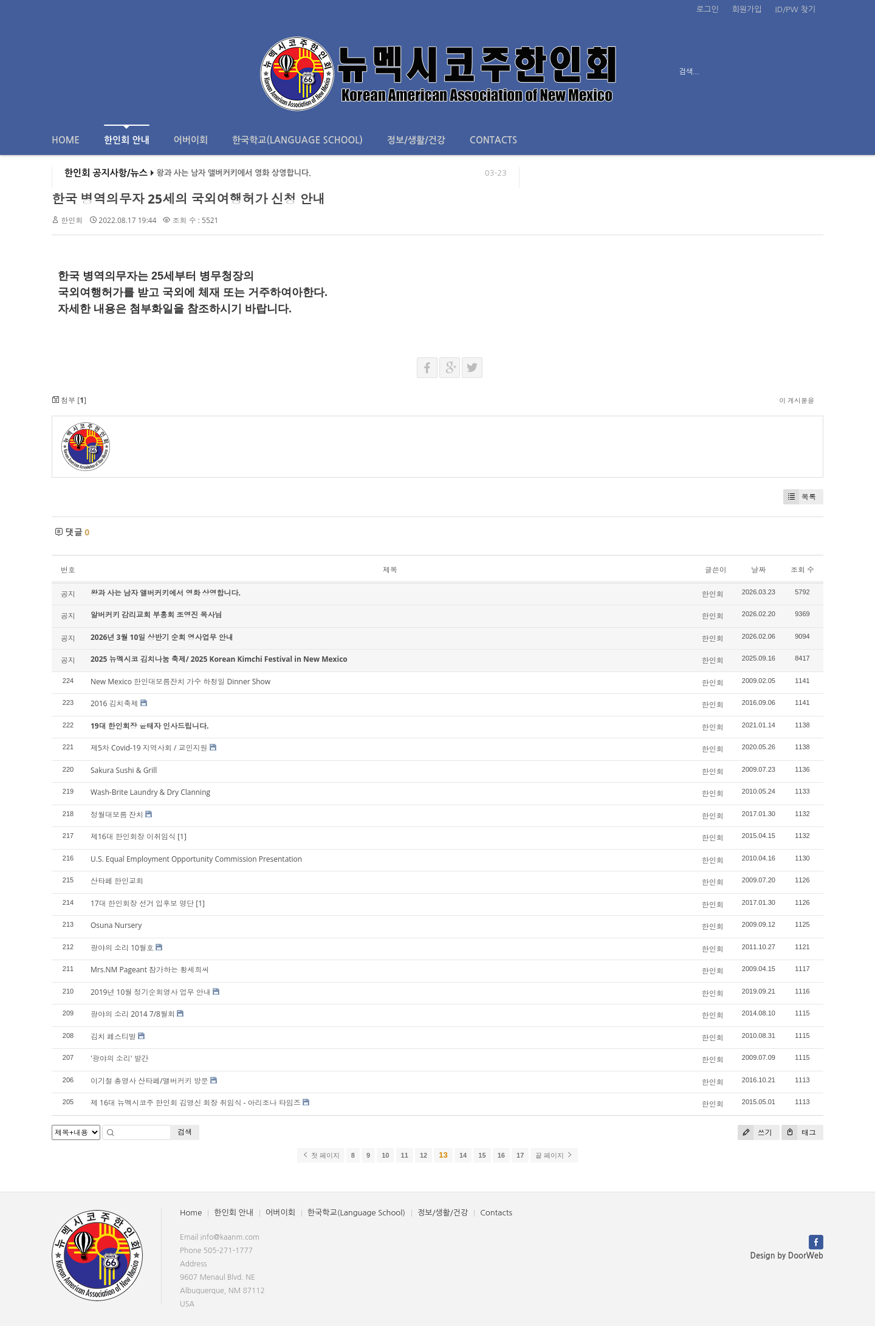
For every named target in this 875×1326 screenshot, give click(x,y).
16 (501, 1155)
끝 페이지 (553, 1155)
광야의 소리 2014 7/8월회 (133, 1014)
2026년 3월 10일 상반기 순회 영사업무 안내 (162, 637)
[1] (182, 836)
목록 (799, 496)
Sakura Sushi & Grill (124, 770)
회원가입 (747, 9)
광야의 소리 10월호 (122, 948)
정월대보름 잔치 (117, 814)
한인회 (72, 220)
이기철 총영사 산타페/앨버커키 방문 (149, 1081)
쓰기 (755, 1132)
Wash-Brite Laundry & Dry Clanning (150, 792)
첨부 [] (69, 400)
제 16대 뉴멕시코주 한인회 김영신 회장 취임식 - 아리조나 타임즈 (196, 1103)
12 (423, 1155)
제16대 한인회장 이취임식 (133, 836)
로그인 (707, 9)
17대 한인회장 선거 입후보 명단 (142, 903)
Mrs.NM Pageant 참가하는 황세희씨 (150, 969)
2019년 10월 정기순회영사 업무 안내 (151, 992)
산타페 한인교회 (117, 881)
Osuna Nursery (116, 925)
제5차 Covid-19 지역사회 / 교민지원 (149, 748)
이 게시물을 (796, 400)
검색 (184, 1132)
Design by (786, 1256)
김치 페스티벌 (113, 1036)
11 (404, 1155)
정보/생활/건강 (416, 140)
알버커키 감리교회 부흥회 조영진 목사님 (156, 615)
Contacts (493, 140)
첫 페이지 (320, 1155)
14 (463, 1155)
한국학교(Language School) (297, 140)
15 (482, 1155)
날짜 (758, 570)
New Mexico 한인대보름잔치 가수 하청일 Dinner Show (180, 681)
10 (385, 1155)
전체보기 (87, 72)
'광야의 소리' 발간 (120, 1058)
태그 (798, 1132)
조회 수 (802, 570)
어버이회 (191, 140)
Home (66, 140)
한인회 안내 (126, 135)
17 (520, 1155)
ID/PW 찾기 (795, 9)
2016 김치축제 (115, 703)
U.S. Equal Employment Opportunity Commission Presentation (196, 859)
